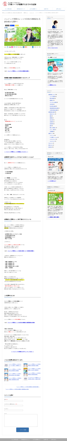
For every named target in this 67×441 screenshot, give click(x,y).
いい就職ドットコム (53, 137)
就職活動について (51, 94)
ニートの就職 (52, 96)
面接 (50, 125)
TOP (12, 12)
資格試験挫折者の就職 (54, 108)
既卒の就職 (52, 98)
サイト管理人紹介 (8, 8)
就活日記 (16, 25)
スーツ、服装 (52, 129)
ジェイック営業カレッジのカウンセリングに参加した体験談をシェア (15, 366)
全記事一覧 (46, 8)
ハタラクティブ (53, 139)
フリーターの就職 (53, 102)
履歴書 (51, 117)
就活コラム (50, 145)
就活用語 (51, 123)
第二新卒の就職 (53, 106)
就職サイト (12, 25)
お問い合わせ (58, 8)
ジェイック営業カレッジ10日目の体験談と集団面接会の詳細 (17, 389)
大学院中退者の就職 (53, 110)
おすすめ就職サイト (33, 8)
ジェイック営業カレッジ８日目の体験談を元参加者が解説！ (28, 386)
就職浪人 (51, 100)
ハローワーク (52, 141)
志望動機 (51, 131)
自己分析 (51, 119)
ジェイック (7, 25)
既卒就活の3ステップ (21, 8)
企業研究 (51, 121)
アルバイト (50, 143)
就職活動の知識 (51, 112)
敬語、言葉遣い (53, 127)
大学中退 (51, 104)
